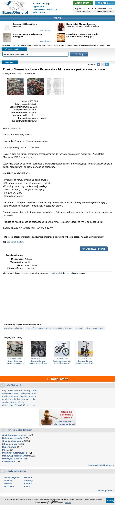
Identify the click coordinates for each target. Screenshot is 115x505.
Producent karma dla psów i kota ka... (19, 396)
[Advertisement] (57, 298)
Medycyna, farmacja (12, 458)
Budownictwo (9, 447)
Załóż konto (83, 3)
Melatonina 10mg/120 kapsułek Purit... (20, 393)
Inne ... (5, 450)
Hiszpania (9, 486)
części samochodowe (13, 328)
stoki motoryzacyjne (95, 328)
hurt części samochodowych (38, 328)
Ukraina (8, 483)
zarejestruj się (57, 273)
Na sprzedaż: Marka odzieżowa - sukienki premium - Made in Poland (82, 25)
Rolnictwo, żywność (12, 438)
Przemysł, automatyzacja (14, 453)
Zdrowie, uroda (9, 444)
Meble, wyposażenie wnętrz (16, 456)
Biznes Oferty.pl (17, 45)
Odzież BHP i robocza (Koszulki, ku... (19, 399)
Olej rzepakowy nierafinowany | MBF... (20, 390)
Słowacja (28, 480)
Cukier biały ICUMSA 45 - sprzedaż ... (20, 405)
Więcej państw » (106, 490)
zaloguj (70, 273)
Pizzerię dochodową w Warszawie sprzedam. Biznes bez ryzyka (82, 35)
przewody (79, 328)
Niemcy (8, 480)
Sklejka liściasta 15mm (13, 402)
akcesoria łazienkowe (62, 328)
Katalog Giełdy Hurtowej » (101, 465)
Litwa (27, 486)
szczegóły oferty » (46, 31)
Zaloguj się (105, 3)
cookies (68, 503)
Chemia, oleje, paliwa (13, 441)
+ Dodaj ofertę (57, 378)
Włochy (28, 477)
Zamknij (110, 501)
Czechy (28, 483)
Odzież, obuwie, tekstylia (14, 435)
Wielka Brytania (12, 477)
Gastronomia (8, 461)
